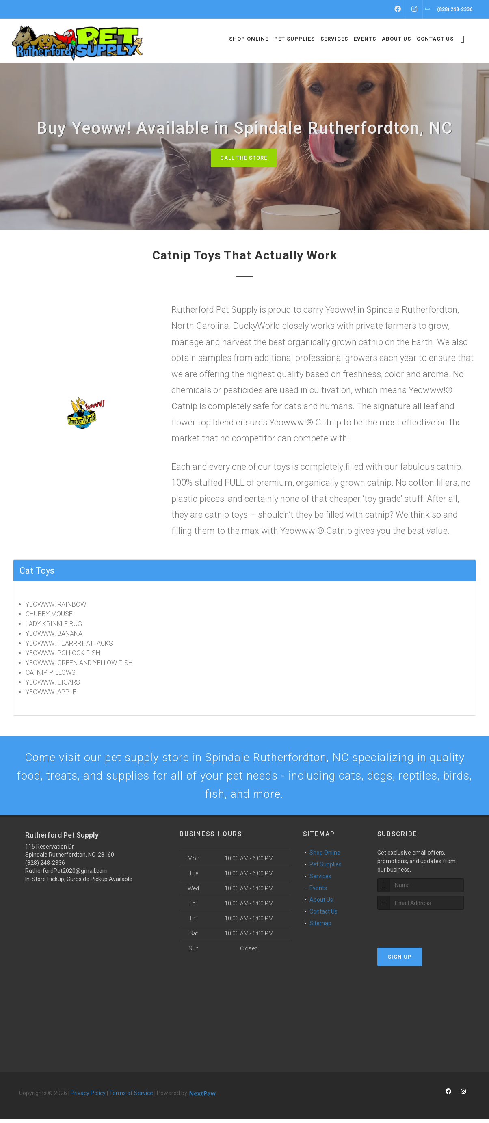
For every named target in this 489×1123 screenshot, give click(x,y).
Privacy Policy (88, 1096)
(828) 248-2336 (45, 866)
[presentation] (420, 929)
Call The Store (243, 158)
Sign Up (400, 961)
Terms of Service (131, 1096)
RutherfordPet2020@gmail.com (66, 874)
